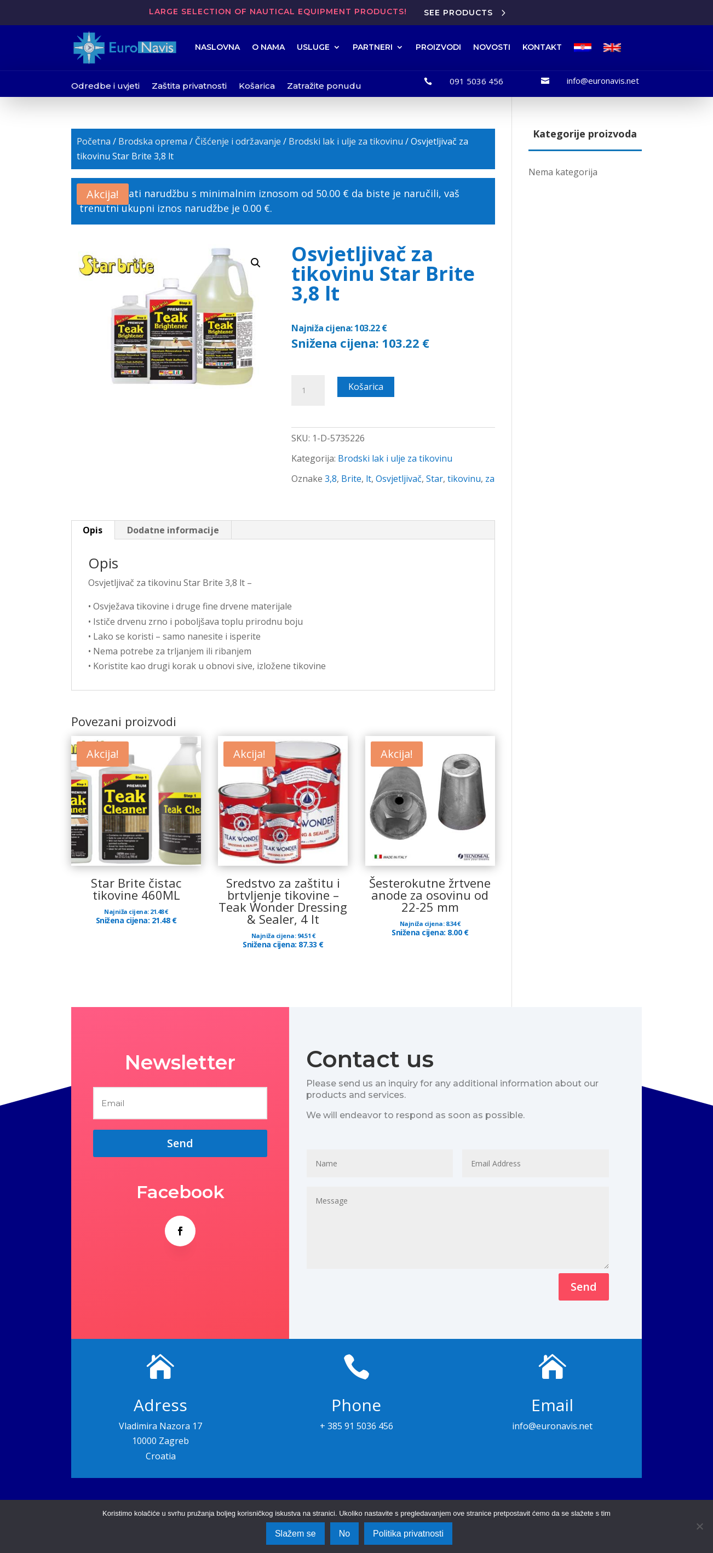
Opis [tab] (92, 530)
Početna (94, 141)
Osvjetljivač (399, 479)
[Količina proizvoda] (307, 390)
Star (434, 479)
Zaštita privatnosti (189, 85)
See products (458, 13)
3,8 (331, 479)
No (344, 1533)
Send (584, 1286)
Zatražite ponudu (324, 85)
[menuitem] (582, 47)
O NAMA (268, 47)
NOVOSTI (491, 47)
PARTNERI (373, 47)
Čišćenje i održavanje (238, 141)
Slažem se (295, 1533)
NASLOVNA (217, 47)
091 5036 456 (476, 81)
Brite (351, 479)
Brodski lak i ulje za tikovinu (346, 141)
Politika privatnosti (408, 1533)
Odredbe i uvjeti (105, 85)
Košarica (257, 85)
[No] (699, 1526)
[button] (256, 263)
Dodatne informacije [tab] (173, 530)
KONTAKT (542, 47)
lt (368, 479)
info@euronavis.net (603, 80)
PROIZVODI (438, 47)
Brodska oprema (152, 141)
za (490, 479)
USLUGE (313, 47)
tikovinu (464, 479)
